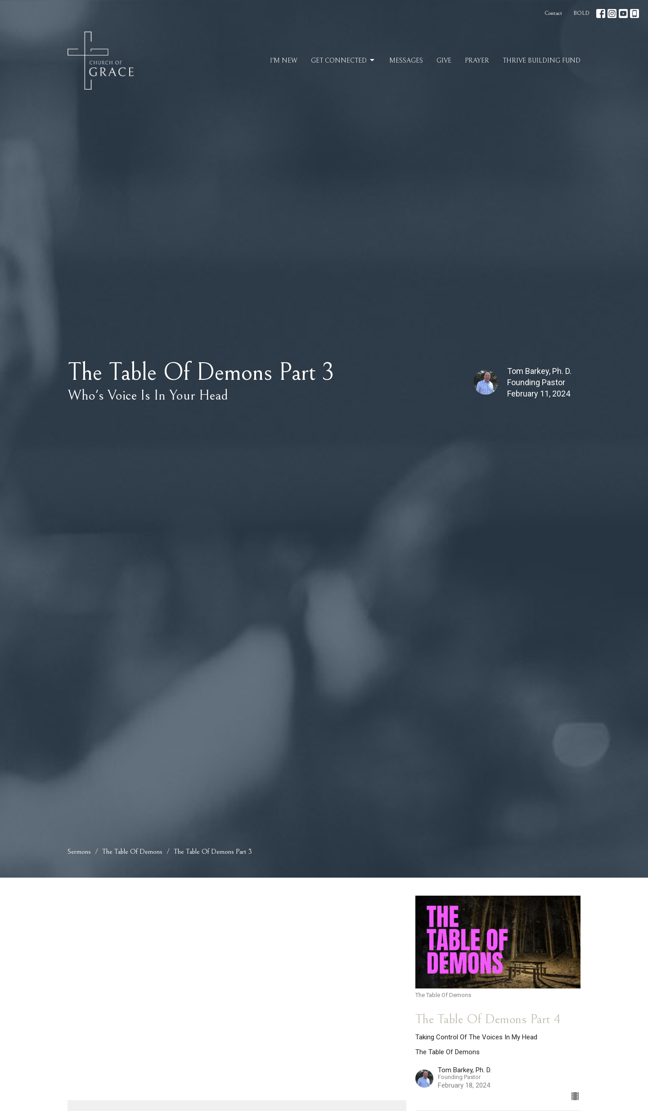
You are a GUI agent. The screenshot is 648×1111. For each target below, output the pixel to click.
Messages (406, 60)
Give (443, 60)
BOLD (581, 13)
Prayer (477, 60)
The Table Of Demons (132, 851)
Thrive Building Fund (541, 60)
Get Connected (343, 60)
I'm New (283, 60)
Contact (553, 13)
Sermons (79, 851)
